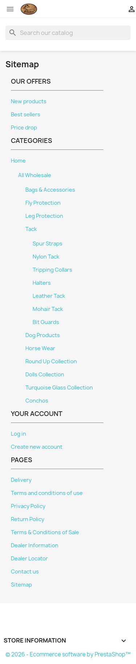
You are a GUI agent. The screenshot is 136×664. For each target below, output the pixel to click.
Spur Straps (47, 243)
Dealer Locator (29, 558)
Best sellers (25, 114)
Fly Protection (43, 203)
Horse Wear (40, 348)
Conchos (36, 400)
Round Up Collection (51, 361)
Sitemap (21, 584)
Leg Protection (44, 216)
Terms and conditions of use (47, 493)
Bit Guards (46, 322)
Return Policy (27, 519)
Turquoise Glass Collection (59, 387)
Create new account (36, 447)
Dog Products (42, 335)
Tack (31, 229)
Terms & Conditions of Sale (45, 532)
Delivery (21, 480)
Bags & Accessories (50, 189)
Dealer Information (34, 545)
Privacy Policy (28, 506)
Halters (42, 283)
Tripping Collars (52, 269)
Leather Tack (49, 296)
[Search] (68, 32)
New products (28, 101)
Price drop (24, 127)
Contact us (25, 571)
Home (18, 160)
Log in (18, 433)
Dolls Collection (44, 374)
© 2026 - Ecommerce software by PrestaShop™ (68, 654)
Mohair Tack (48, 309)
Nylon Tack (46, 256)
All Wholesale (34, 175)
